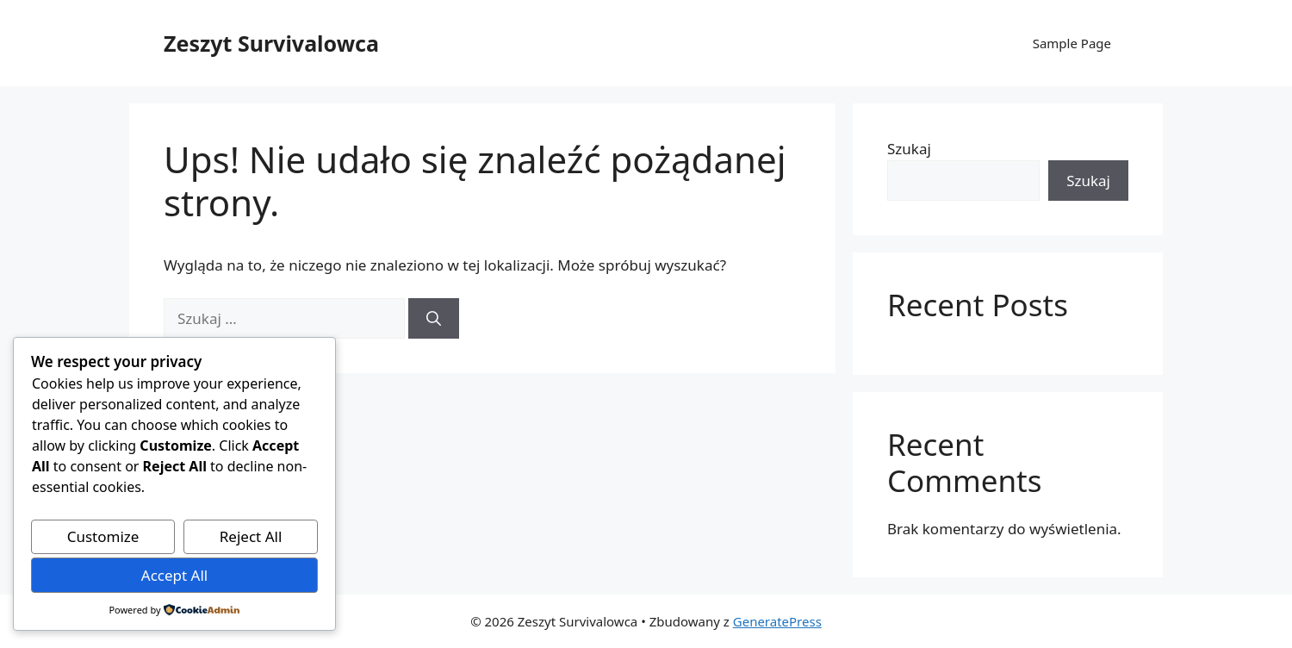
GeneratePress (777, 621)
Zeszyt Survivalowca (271, 43)
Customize (103, 536)
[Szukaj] (433, 319)
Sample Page (1072, 43)
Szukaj (909, 149)
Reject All (251, 536)
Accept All (174, 575)
